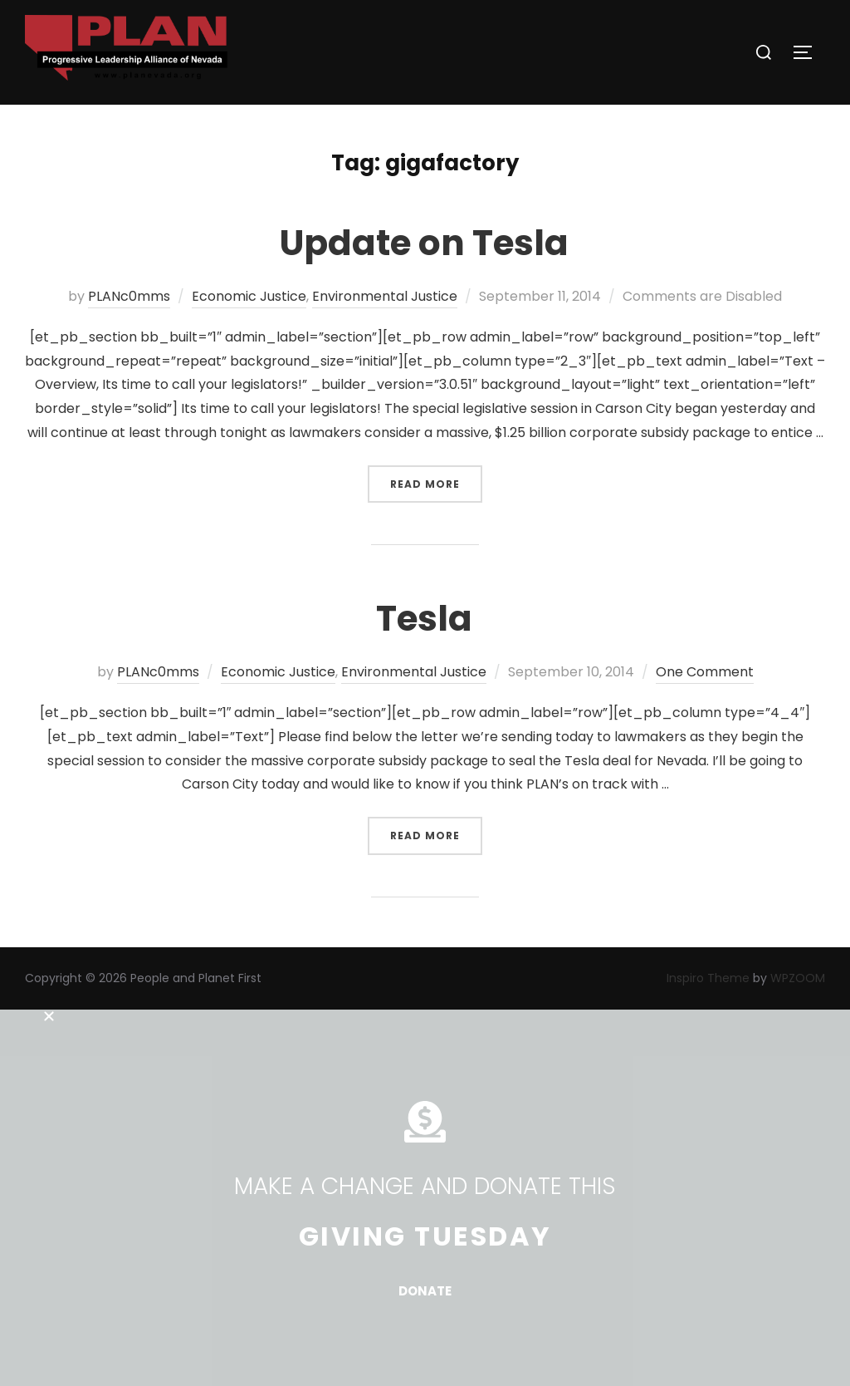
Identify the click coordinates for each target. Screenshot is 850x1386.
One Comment (705, 671)
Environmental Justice (384, 296)
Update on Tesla (424, 243)
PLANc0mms (129, 296)
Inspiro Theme (708, 978)
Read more (436, 478)
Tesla (424, 618)
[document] (425, 1198)
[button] (425, 1016)
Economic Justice (249, 296)
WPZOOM (797, 978)
